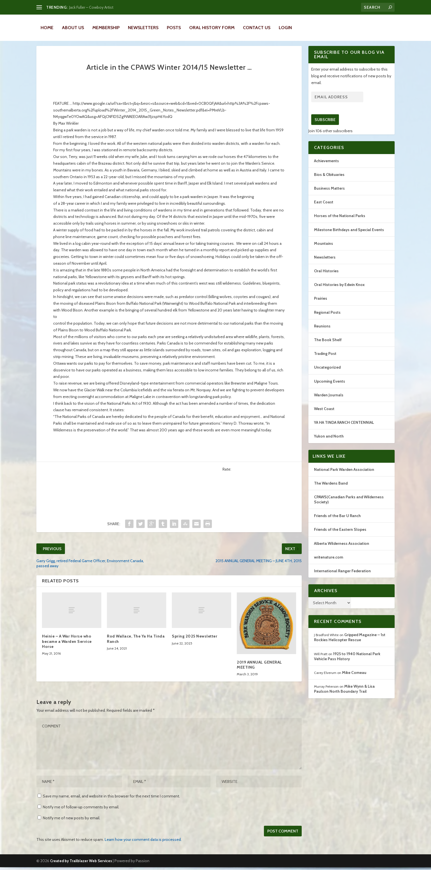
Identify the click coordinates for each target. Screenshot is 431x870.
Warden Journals (328, 401)
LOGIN (285, 27)
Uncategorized (327, 373)
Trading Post (325, 359)
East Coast (323, 208)
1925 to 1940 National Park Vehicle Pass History (347, 662)
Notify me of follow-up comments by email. (81, 813)
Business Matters (329, 194)
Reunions (322, 332)
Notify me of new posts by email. (71, 824)
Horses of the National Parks (339, 221)
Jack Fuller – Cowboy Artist (91, 7)
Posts (174, 27)
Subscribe (325, 125)
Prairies (320, 304)
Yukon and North (329, 442)
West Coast (324, 414)
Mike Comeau (354, 678)
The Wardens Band (331, 489)
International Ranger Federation (342, 577)
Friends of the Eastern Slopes (340, 535)
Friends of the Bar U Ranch (337, 521)
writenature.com (328, 563)
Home (47, 27)
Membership (106, 27)
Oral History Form (212, 27)
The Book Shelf (328, 345)
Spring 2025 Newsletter (194, 642)
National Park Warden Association (344, 475)
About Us (73, 27)
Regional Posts (327, 318)
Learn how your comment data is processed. (143, 845)
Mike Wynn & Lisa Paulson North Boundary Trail (344, 695)
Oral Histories (326, 277)
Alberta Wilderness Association (341, 549)
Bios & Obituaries (329, 180)
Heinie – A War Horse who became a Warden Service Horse (67, 647)
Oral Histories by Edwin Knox (339, 290)
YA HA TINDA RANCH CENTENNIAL (344, 428)
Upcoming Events (329, 387)
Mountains (323, 249)
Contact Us (256, 27)
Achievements (326, 166)
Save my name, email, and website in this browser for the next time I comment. (111, 802)
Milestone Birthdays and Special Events (349, 235)
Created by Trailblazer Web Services (81, 867)
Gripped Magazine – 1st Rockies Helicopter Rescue (349, 643)
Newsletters (143, 27)
